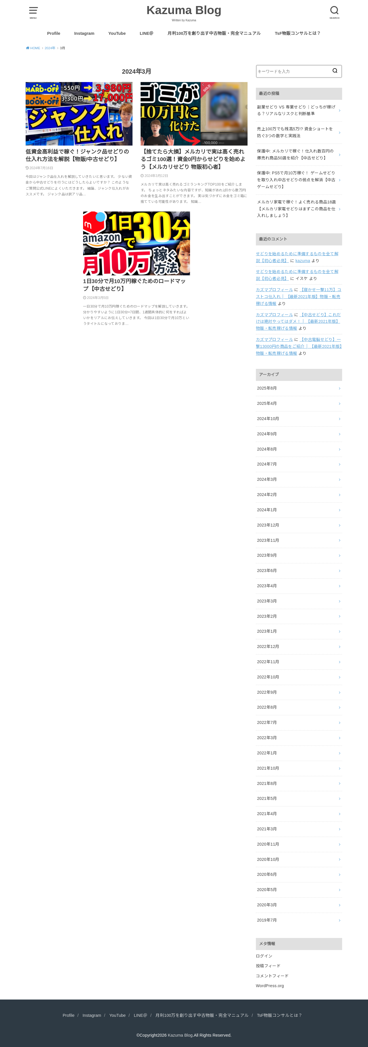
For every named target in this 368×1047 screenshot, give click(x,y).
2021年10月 (268, 768)
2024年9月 (267, 434)
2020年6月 (267, 874)
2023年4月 (267, 585)
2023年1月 (267, 631)
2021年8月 (267, 783)
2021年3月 (267, 829)
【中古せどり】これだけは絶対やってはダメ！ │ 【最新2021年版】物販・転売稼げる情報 (298, 321)
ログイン (264, 956)
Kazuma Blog (184, 10)
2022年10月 (268, 677)
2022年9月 (267, 692)
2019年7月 (267, 920)
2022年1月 (267, 753)
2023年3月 (267, 601)
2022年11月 (268, 661)
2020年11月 (268, 844)
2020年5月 (267, 889)
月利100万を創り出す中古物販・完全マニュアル (214, 33)
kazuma (303, 260)
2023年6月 (267, 570)
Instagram (84, 33)
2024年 (50, 48)
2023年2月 (267, 616)
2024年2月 (267, 494)
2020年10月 (268, 859)
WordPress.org (270, 985)
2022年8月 (267, 707)
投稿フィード (268, 966)
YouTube (117, 33)
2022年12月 (268, 646)
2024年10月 (268, 418)
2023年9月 (267, 555)
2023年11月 (268, 540)
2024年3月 (267, 479)
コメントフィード (272, 976)
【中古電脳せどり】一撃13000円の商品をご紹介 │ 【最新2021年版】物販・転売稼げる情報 (299, 346)
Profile (53, 33)
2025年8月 (267, 388)
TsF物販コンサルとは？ (298, 33)
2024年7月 (267, 464)
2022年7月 (267, 722)
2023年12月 (268, 525)
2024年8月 (267, 449)
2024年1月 (267, 510)
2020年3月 (267, 905)
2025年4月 (267, 403)
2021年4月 (267, 813)
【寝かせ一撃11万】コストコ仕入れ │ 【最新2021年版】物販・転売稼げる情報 (298, 296)
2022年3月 (267, 737)
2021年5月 (267, 798)
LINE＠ (147, 33)
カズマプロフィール (274, 289)
